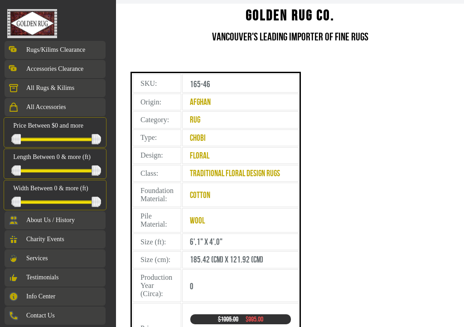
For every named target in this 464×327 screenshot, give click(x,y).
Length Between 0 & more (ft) (52, 157)
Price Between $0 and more (48, 125)
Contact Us (31, 315)
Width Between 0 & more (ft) (50, 188)
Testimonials (33, 277)
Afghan (200, 102)
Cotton (200, 195)
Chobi (198, 138)
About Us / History (41, 220)
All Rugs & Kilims (41, 88)
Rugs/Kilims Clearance (46, 50)
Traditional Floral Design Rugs (235, 173)
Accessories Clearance (45, 69)
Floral (199, 155)
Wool (197, 220)
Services (28, 258)
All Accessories (37, 107)
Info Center (31, 296)
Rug (195, 119)
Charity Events (36, 239)
